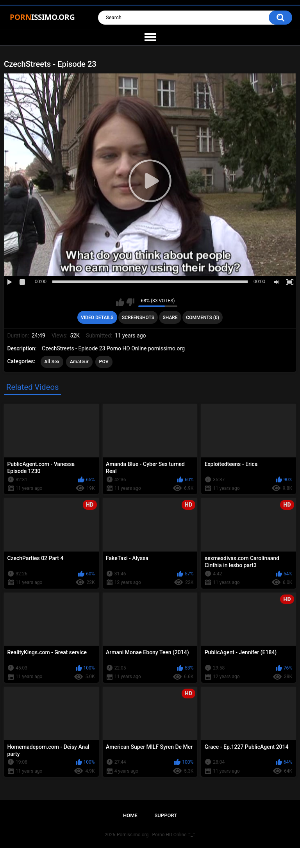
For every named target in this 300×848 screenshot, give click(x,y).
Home (130, 815)
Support (165, 815)
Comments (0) (202, 317)
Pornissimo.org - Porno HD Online (152, 834)
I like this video (120, 302)
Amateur (79, 361)
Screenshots (138, 317)
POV (104, 361)
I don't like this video (130, 302)
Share (170, 317)
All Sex (52, 361)
